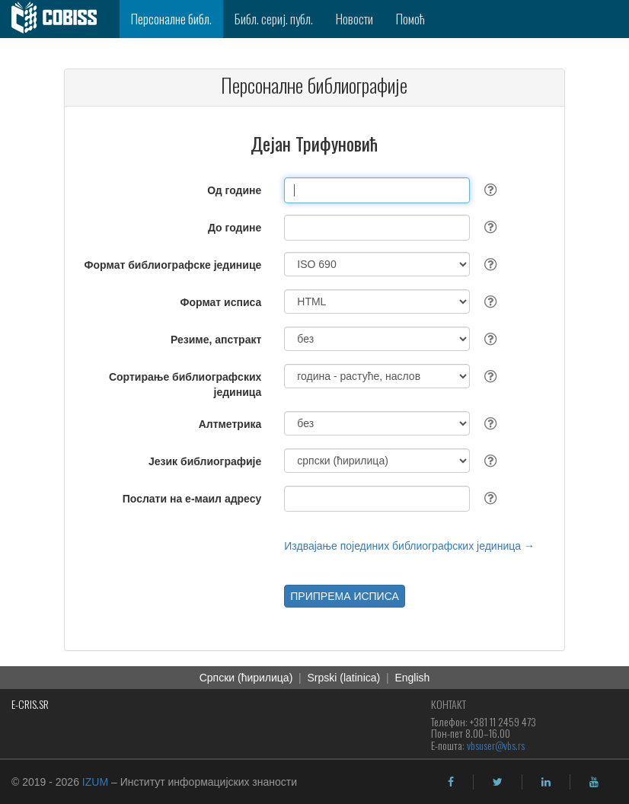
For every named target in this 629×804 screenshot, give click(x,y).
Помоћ (410, 18)
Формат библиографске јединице (173, 265)
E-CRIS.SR (30, 704)
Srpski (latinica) (344, 678)
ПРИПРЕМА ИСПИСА (344, 596)
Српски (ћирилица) (246, 678)
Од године (234, 190)
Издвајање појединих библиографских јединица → (409, 546)
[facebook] (451, 782)
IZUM (95, 782)
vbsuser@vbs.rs (496, 745)
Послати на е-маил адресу (192, 499)
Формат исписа (221, 302)
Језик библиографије (204, 461)
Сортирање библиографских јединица (185, 384)
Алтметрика (230, 424)
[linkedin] (546, 782)
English (411, 678)
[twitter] (498, 782)
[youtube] (594, 782)
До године (234, 228)
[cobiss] (60, 19)
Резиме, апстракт (216, 339)
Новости (354, 18)
